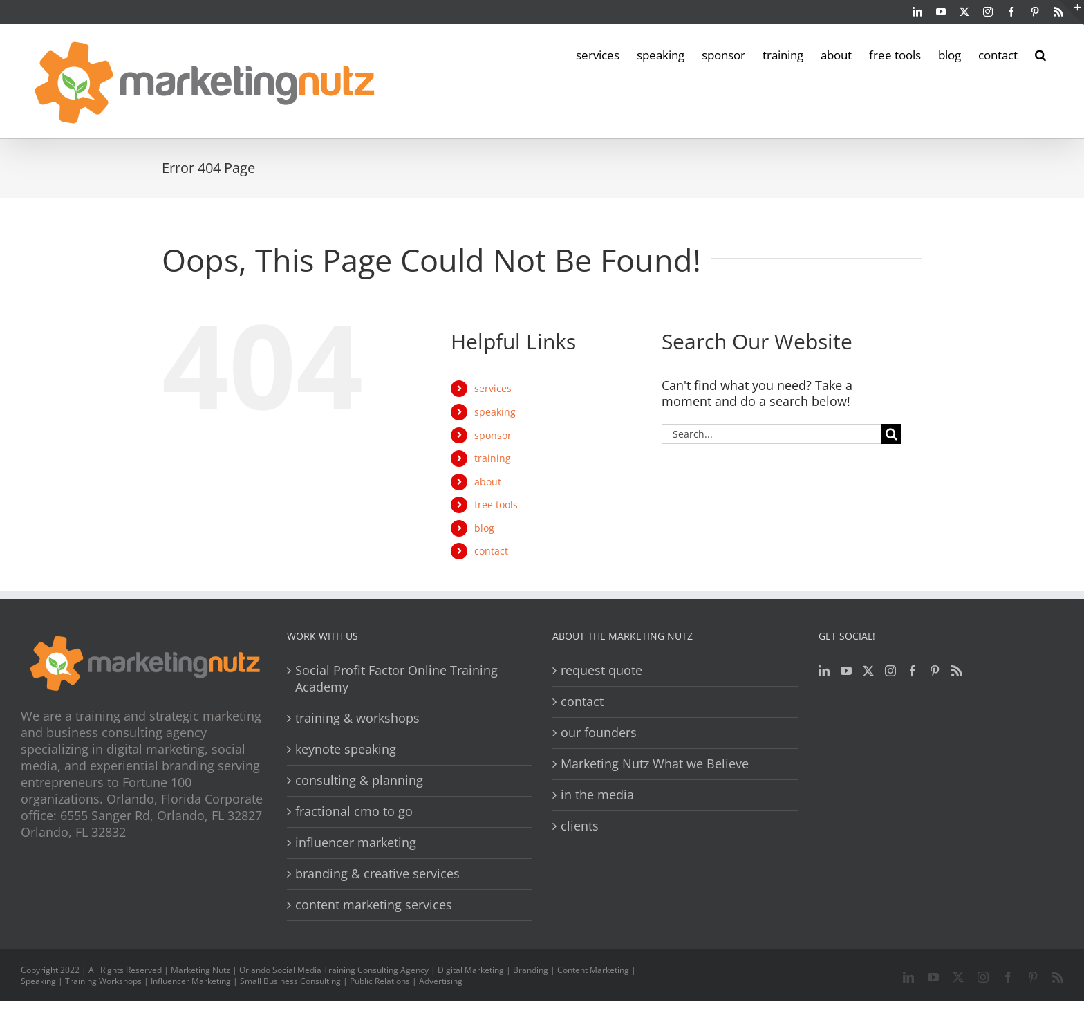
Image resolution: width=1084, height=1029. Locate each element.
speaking (495, 411)
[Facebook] (912, 670)
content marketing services (373, 905)
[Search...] (771, 434)
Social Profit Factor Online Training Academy (396, 678)
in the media (597, 795)
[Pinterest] (934, 670)
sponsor (493, 435)
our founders (599, 733)
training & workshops (357, 718)
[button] (1040, 54)
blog (484, 528)
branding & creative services (377, 874)
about (487, 481)
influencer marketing (355, 843)
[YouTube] (846, 670)
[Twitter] (868, 670)
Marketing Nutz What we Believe (655, 764)
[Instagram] (890, 670)
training (492, 458)
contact (491, 550)
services (493, 388)
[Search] (891, 434)
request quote (601, 670)
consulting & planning (359, 780)
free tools (496, 504)
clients (580, 826)
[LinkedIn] (824, 670)
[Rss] (956, 670)
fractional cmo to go (354, 811)
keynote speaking (345, 749)
